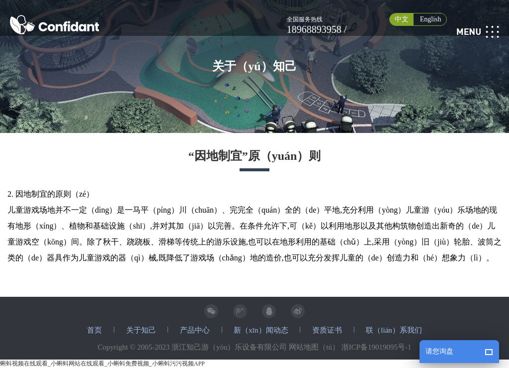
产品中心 (195, 330)
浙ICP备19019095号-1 (376, 347)
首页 (94, 330)
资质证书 (327, 330)
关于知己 (141, 330)
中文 (402, 19)
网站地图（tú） (314, 347)
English (430, 19)
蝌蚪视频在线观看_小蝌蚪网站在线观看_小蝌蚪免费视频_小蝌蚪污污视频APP (102, 363)
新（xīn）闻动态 (261, 330)
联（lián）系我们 (394, 330)
